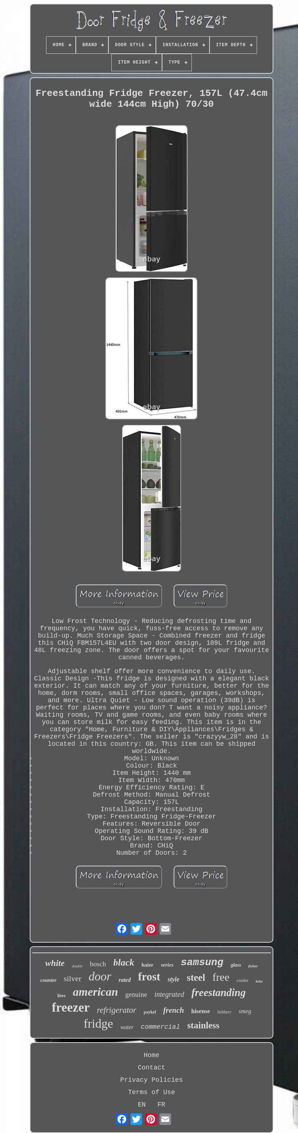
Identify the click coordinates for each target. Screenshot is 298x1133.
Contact (151, 1067)
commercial (160, 1027)
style (173, 979)
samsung (202, 962)
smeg (245, 1011)
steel (196, 977)
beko (259, 981)
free (220, 977)
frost (149, 976)
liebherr (224, 1012)
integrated (169, 994)
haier (147, 965)
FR (161, 1104)
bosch (98, 964)
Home (151, 1055)
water (126, 1027)
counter (48, 980)
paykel (150, 1012)
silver (73, 978)
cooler (242, 980)
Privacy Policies (151, 1080)
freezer (71, 1007)
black (123, 962)
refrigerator (116, 1010)
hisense (200, 1011)
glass (236, 965)
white (55, 963)
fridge (98, 1023)
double (77, 966)
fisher (253, 966)
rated (125, 980)
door (100, 976)
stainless (203, 1025)
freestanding (218, 992)
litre (61, 995)
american (95, 991)
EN (142, 1104)
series (167, 965)
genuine (136, 994)
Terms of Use (151, 1092)
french (173, 1010)
